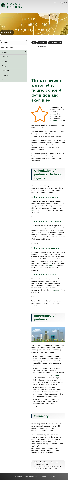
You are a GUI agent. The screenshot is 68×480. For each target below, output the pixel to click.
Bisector (5, 75)
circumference (55, 290)
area (57, 375)
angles (4, 52)
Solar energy (15, 5)
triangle (50, 265)
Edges (4, 61)
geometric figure (56, 121)
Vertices (5, 57)
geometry (53, 114)
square (34, 210)
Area (4, 66)
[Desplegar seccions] (25, 47)
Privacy (53, 477)
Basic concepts (7, 47)
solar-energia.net (31, 477)
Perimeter (5, 71)
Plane (4, 80)
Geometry (5, 43)
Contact (44, 477)
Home (55, 3)
